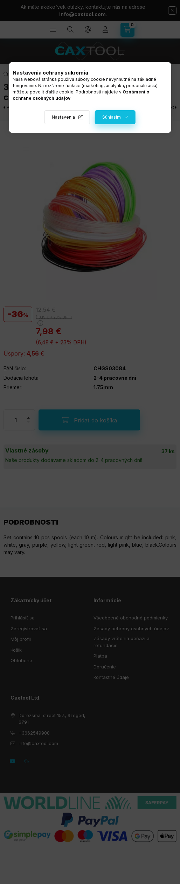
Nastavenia (63, 117)
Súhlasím (111, 117)
